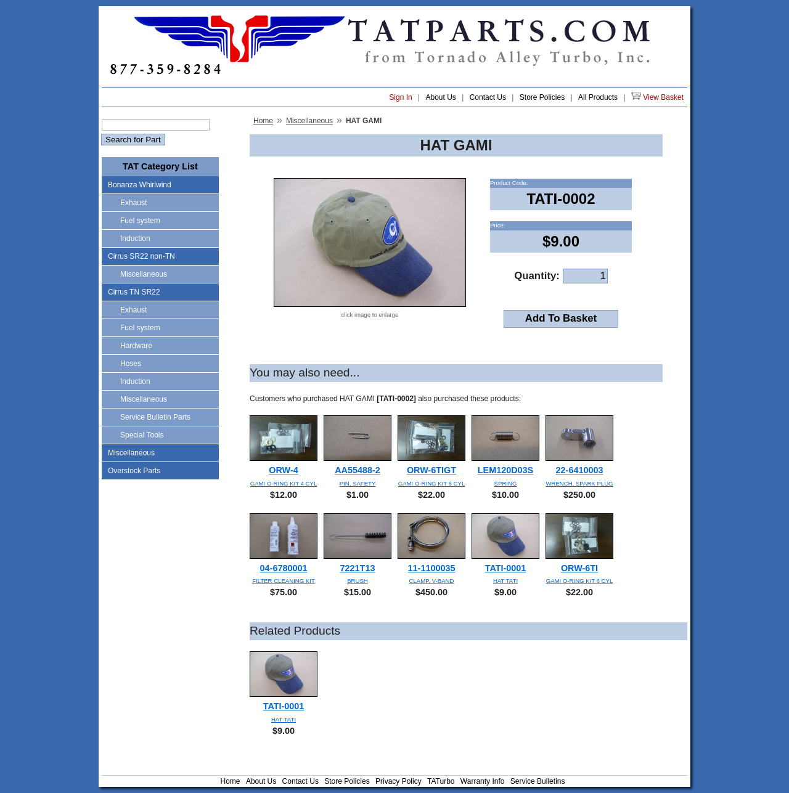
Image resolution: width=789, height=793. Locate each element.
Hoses (130, 363)
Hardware (136, 345)
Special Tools (142, 435)
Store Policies (542, 97)
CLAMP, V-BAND (431, 580)
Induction (135, 238)
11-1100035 (432, 568)
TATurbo (440, 781)
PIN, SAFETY (358, 483)
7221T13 (357, 568)
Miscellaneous (143, 274)
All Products (598, 97)
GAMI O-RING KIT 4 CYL (283, 483)
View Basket (657, 97)
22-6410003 (579, 470)
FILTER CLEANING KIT (283, 580)
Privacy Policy (398, 781)
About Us (440, 97)
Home (263, 120)
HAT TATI (505, 580)
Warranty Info (482, 781)
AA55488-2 (357, 470)
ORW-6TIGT (431, 470)
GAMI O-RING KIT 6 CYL (431, 483)
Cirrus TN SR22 (134, 292)
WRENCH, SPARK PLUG (579, 483)
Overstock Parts (134, 470)
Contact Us (488, 97)
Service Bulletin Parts (155, 417)
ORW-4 (283, 470)
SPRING (505, 483)
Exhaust (133, 202)
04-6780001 (284, 568)
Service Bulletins (537, 781)
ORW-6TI (579, 568)
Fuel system (140, 220)
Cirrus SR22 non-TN (141, 256)
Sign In (400, 97)
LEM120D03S (505, 470)
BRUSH (357, 580)
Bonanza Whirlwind (139, 185)
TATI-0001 (505, 568)
